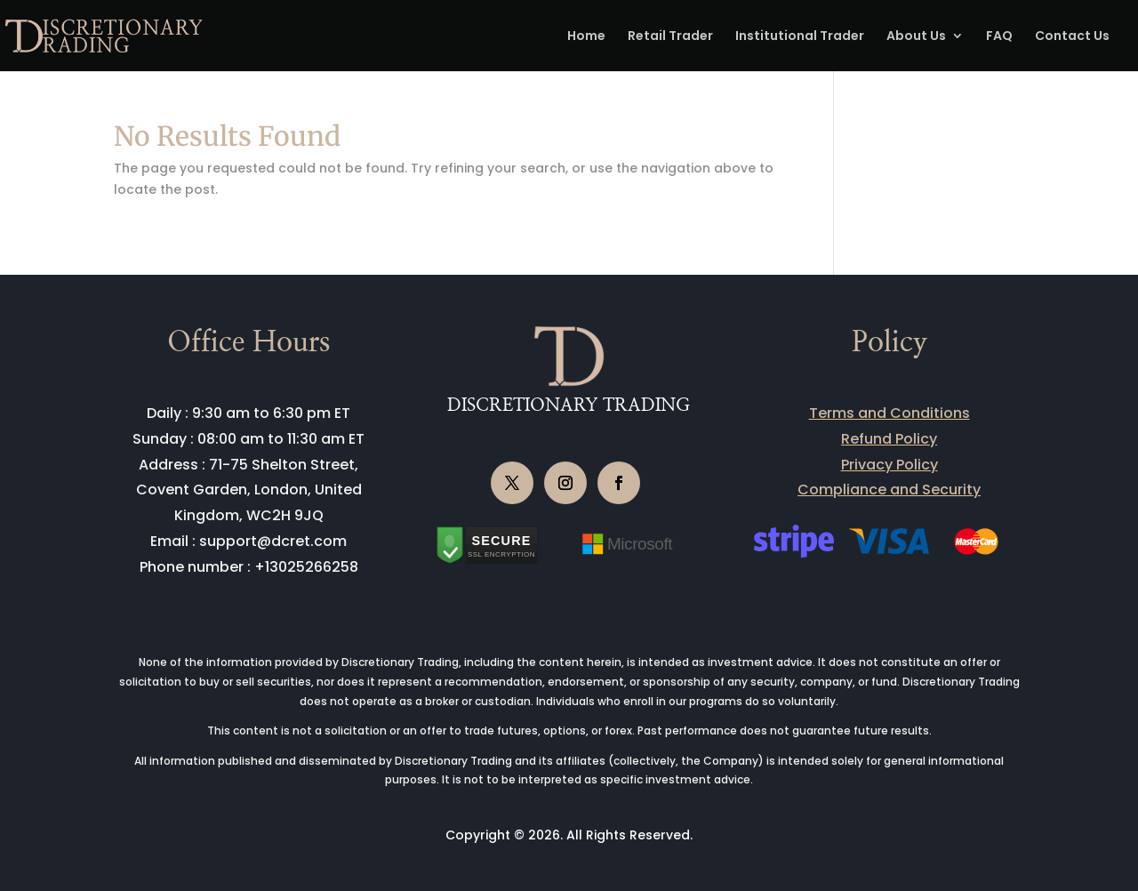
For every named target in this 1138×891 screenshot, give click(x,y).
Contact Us (1072, 36)
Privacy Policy (889, 464)
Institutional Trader (799, 36)
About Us (916, 36)
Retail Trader (670, 36)
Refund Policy (889, 439)
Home (586, 36)
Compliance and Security (889, 489)
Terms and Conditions (889, 413)
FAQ (999, 36)
